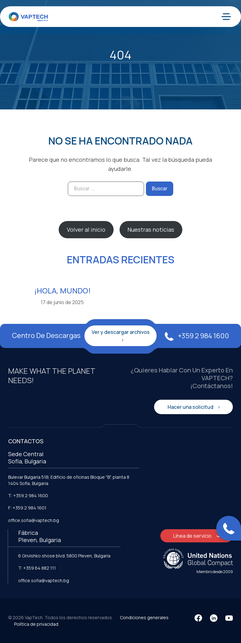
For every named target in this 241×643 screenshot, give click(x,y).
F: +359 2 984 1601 (27, 508)
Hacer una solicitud (191, 406)
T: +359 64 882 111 (37, 568)
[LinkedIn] (213, 618)
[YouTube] (229, 618)
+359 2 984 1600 (197, 335)
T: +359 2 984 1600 (28, 495)
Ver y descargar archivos (121, 332)
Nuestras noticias (150, 229)
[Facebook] (198, 618)
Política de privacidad (36, 624)
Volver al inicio (86, 229)
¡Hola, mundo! (62, 290)
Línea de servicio (192, 535)
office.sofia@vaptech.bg (33, 520)
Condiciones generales (144, 617)
